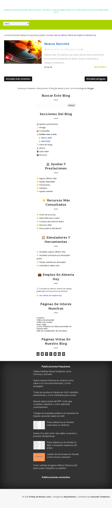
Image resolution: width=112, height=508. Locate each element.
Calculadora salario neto (49, 265)
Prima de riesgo (45, 144)
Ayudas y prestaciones (48, 123)
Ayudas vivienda (46, 191)
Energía (42, 127)
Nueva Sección (54, 44)
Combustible (44, 130)
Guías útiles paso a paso (49, 218)
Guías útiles (44, 151)
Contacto (40, 317)
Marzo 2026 (46, 137)
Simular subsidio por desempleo (52, 262)
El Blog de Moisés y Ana (56, 5)
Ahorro (42, 147)
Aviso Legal (41, 324)
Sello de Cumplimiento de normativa (52, 330)
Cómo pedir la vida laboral (50, 228)
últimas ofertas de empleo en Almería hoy (79, 35)
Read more (100, 67)
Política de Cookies (44, 322)
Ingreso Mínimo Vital (47, 178)
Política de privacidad (45, 319)
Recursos (43, 154)
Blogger (90, 88)
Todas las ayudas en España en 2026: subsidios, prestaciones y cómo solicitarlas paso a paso (54, 395)
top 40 (46, 67)
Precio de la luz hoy (47, 214)
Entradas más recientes (18, 78)
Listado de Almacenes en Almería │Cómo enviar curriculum (60, 460)
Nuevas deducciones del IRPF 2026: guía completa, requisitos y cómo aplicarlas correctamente (53, 407)
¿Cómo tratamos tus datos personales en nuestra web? (54, 327)
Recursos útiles (45, 224)
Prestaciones (44, 184)
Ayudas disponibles (47, 181)
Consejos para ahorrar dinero (51, 221)
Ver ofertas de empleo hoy (50, 295)
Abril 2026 (45, 141)
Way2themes (70, 500)
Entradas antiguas (95, 78)
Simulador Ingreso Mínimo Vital (52, 251)
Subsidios (43, 188)
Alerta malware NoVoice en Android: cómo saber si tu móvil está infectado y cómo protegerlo (54, 383)
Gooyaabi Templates (100, 500)
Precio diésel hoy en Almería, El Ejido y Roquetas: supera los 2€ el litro (62, 448)
